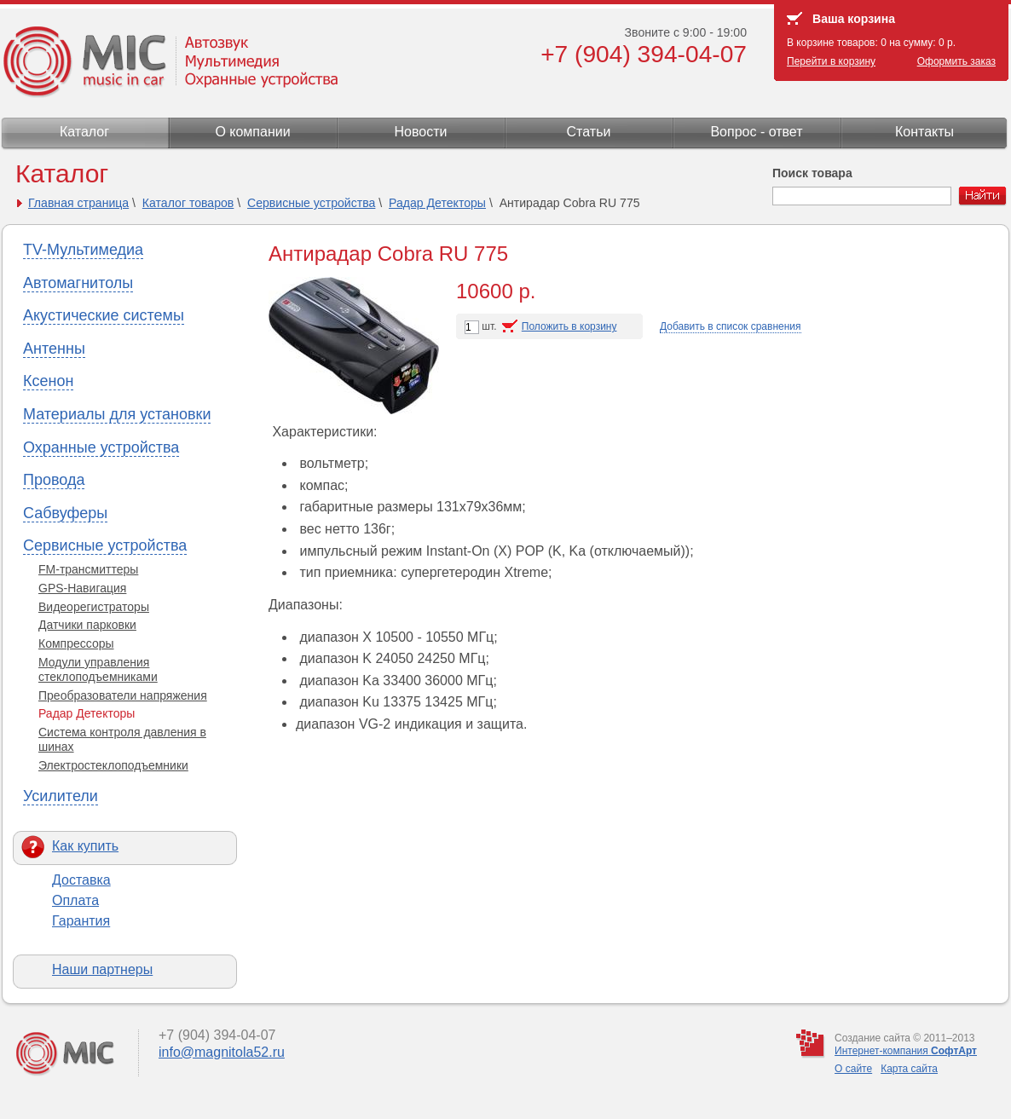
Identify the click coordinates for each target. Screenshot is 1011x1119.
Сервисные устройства (311, 203)
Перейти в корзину (831, 61)
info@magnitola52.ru (222, 1052)
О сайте (853, 1069)
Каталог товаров (188, 203)
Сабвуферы (65, 513)
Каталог (84, 131)
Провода (53, 479)
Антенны (54, 348)
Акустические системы (103, 315)
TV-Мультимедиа (83, 249)
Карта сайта (909, 1069)
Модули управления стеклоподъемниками (98, 669)
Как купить (85, 846)
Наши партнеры (102, 969)
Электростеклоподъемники (113, 765)
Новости (421, 131)
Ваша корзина (853, 19)
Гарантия (81, 921)
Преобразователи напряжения (122, 695)
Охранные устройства (101, 447)
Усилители (60, 796)
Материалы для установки (117, 414)
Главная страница (78, 203)
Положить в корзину (569, 326)
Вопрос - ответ (756, 131)
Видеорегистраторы (93, 607)
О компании (252, 131)
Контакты (924, 131)
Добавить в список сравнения (730, 326)
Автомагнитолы (78, 282)
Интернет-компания (906, 1051)
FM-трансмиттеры (88, 569)
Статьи (589, 131)
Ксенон (48, 380)
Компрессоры (76, 643)
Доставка (81, 880)
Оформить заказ (956, 61)
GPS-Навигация (82, 588)
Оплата (75, 900)
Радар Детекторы (437, 203)
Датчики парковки (87, 625)
